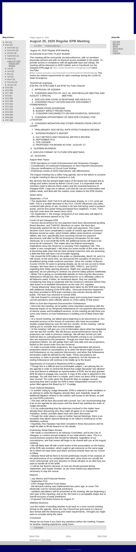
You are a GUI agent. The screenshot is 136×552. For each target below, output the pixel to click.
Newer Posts (34, 536)
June (9, 71)
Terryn (115, 51)
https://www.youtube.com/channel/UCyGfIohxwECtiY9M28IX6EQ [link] (63, 73)
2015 (7, 98)
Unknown (116, 53)
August (10, 59)
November (11, 50)
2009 (7, 115)
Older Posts (102, 536)
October (10, 53)
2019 (7, 88)
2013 (7, 104)
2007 (7, 120)
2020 (7, 45)
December (11, 48)
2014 (7, 101)
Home (68, 536)
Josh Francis (118, 49)
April (9, 77)
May (9, 74)
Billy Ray (116, 44)
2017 (7, 93)
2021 (7, 42)
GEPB (115, 46)
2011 (7, 109)
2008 (7, 117)
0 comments (38, 527)
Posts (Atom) (45, 540)
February (11, 82)
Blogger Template (60, 549)
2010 (7, 112)
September (11, 56)
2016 (7, 96)
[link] (72, 67)
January (10, 85)
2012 (7, 107)
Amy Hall (116, 42)
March (9, 79)
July (8, 68)
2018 (7, 90)
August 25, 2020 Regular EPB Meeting (13, 63)
